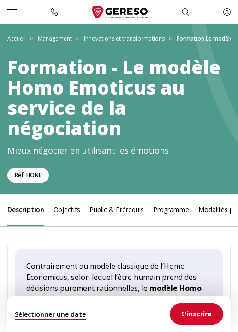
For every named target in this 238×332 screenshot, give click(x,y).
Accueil (16, 38)
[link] (196, 314)
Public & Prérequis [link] (116, 209)
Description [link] (25, 209)
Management (55, 38)
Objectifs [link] (67, 209)
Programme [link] (171, 209)
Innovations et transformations (124, 38)
